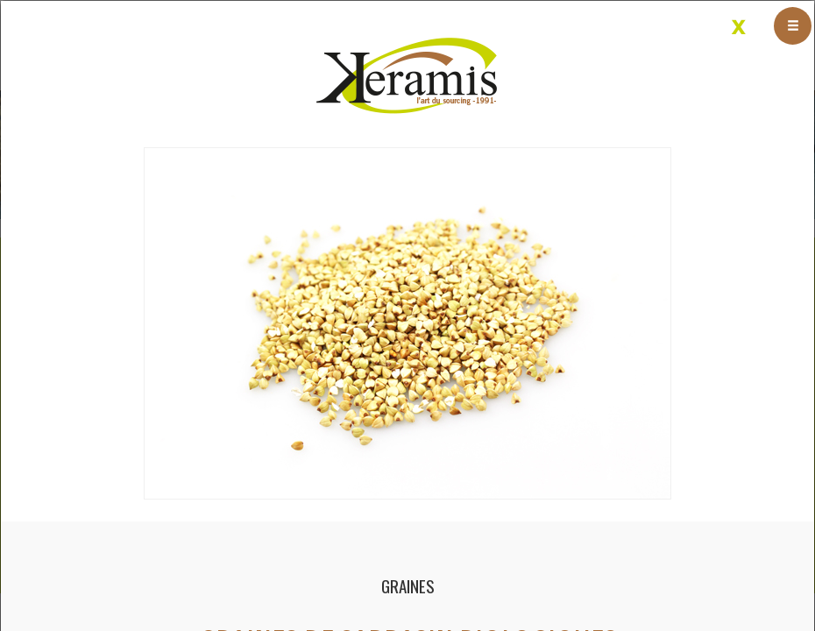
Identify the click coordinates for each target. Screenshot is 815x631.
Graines (408, 586)
